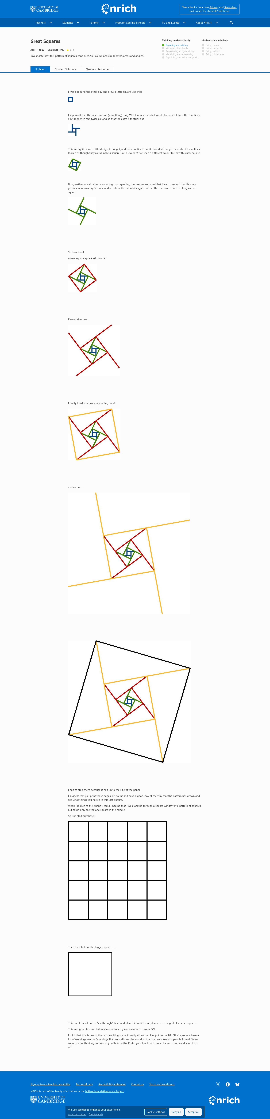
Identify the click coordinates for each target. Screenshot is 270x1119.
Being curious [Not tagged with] (212, 45)
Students (67, 22)
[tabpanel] (135, 568)
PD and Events (170, 22)
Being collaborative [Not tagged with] (215, 54)
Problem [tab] (40, 69)
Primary (214, 7)
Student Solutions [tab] (65, 69)
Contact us (137, 1084)
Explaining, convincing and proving (182, 57)
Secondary (230, 7)
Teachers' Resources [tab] (98, 69)
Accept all (193, 1112)
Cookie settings (156, 1112)
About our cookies (77, 1114)
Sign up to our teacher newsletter (50, 1084)
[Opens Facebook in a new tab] (228, 1084)
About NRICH (204, 22)
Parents (94, 22)
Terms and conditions (162, 1084)
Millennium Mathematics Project (104, 1091)
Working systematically (177, 48)
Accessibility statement (112, 1084)
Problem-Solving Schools (130, 22)
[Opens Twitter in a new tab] (218, 1084)
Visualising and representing (179, 54)
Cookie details (96, 1114)
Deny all (176, 1112)
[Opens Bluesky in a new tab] (237, 1084)
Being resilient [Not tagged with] (213, 51)
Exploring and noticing (177, 45)
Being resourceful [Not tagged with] (214, 48)
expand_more (51, 23)
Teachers (40, 22)
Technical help (84, 1084)
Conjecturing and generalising (180, 51)
